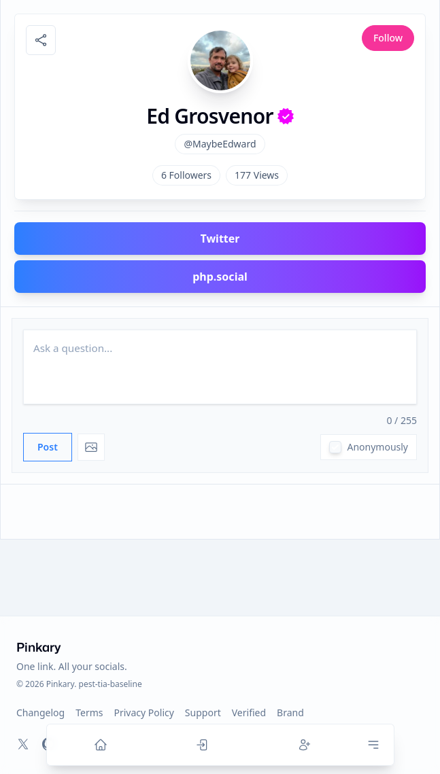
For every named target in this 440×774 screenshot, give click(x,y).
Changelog (40, 712)
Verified (249, 712)
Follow (388, 37)
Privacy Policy (144, 712)
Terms (89, 712)
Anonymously (377, 446)
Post (47, 446)
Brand (290, 712)
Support (203, 712)
